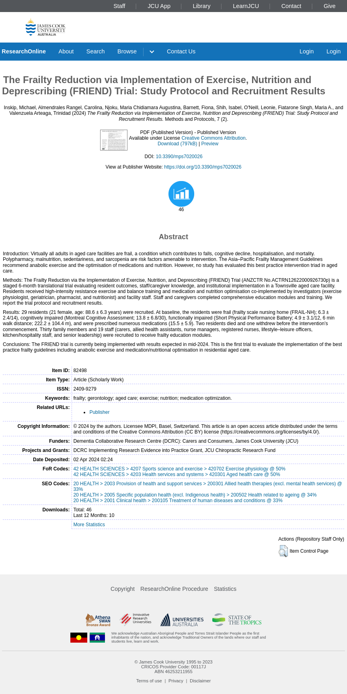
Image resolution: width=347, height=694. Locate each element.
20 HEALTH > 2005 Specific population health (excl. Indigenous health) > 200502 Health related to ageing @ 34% (194, 495)
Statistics (225, 589)
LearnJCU (246, 6)
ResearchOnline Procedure (174, 589)
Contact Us (181, 51)
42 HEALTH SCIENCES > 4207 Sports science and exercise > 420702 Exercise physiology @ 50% (179, 469)
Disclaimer (200, 680)
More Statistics (89, 524)
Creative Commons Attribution (213, 138)
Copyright (123, 589)
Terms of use (149, 680)
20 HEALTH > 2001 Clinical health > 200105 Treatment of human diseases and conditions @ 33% (177, 500)
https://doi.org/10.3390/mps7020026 (202, 167)
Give (330, 6)
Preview (209, 144)
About (66, 51)
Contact (291, 6)
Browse (127, 51)
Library (202, 6)
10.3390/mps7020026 (179, 156)
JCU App (159, 6)
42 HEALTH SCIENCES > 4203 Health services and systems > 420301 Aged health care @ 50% (176, 474)
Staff (119, 6)
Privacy (175, 680)
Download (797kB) (177, 144)
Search (95, 51)
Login (307, 51)
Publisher (99, 412)
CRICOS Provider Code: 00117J (173, 666)
